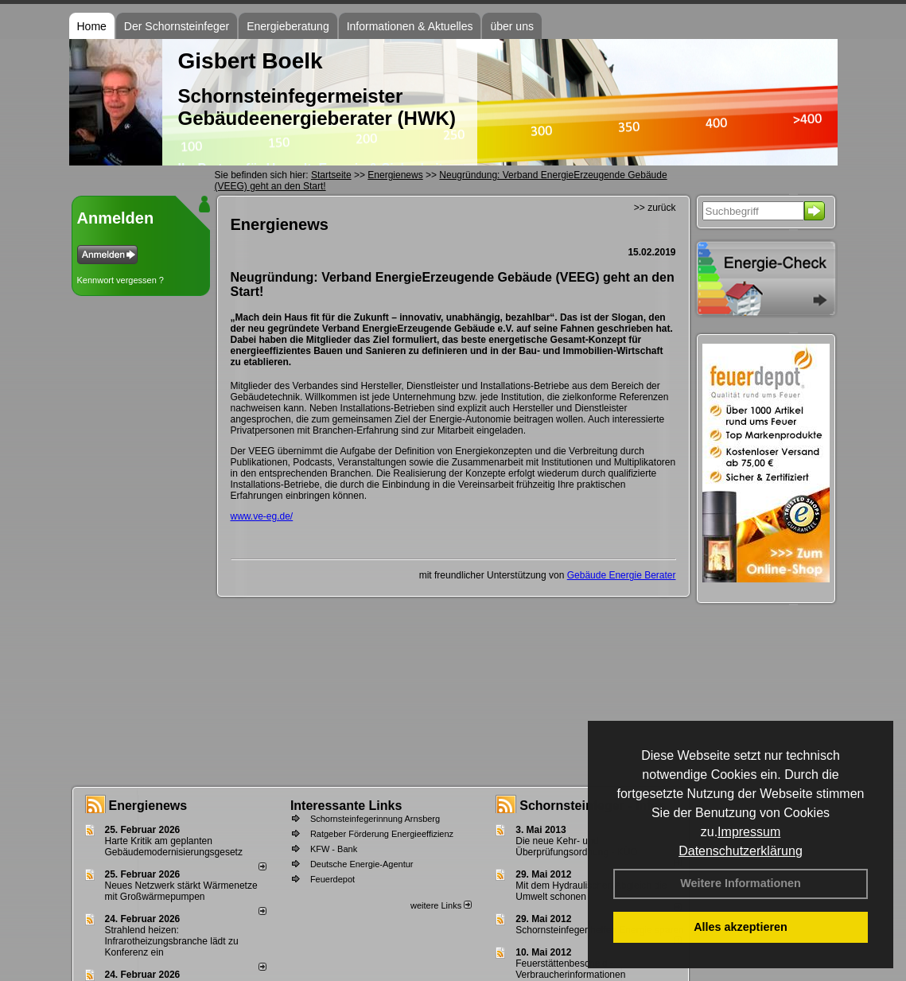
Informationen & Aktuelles (410, 26)
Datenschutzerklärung (741, 851)
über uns (511, 26)
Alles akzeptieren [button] (740, 927)
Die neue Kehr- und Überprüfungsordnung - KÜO (576, 846)
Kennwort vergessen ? (120, 280)
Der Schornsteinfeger (176, 26)
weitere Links (441, 905)
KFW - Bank (333, 849)
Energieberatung (288, 26)
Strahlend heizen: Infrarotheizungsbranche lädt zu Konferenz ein (172, 941)
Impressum (748, 832)
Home (92, 26)
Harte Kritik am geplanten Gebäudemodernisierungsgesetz (174, 846)
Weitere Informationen (740, 883)
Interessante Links (346, 805)
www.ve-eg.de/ (262, 516)
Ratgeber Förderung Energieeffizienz (381, 834)
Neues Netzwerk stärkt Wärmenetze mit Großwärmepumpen (181, 891)
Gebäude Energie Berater (621, 575)
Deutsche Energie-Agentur (362, 864)
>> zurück (655, 207)
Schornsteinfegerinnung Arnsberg (375, 818)
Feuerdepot (332, 879)
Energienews (148, 805)
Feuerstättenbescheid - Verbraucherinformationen (570, 969)
